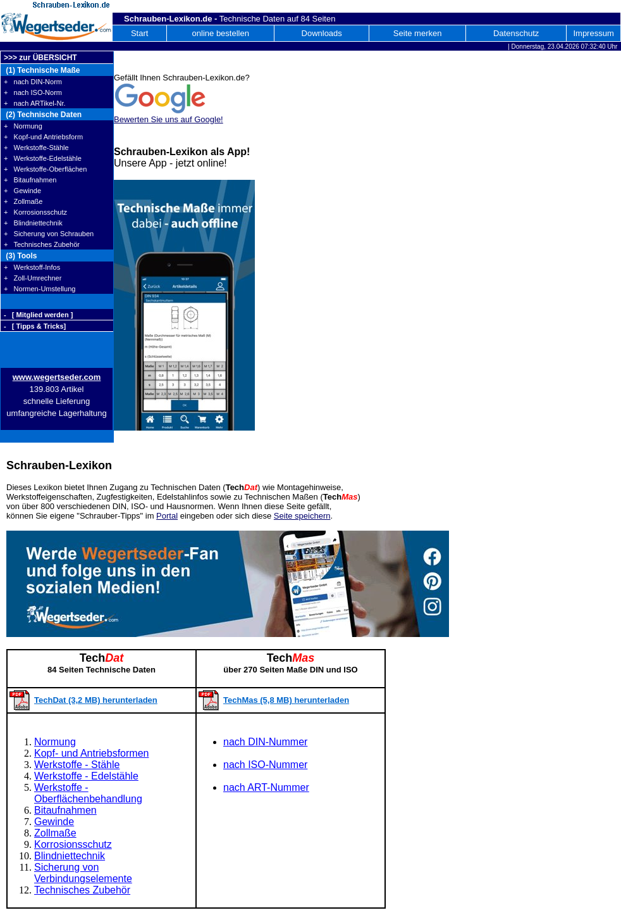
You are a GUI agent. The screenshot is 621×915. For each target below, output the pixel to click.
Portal (167, 516)
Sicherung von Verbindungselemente (83, 873)
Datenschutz (516, 33)
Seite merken (417, 33)
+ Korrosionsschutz (35, 212)
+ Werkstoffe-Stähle (36, 147)
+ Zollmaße (23, 201)
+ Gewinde (22, 190)
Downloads (322, 33)
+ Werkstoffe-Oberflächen (45, 169)
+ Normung (23, 126)
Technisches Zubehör (82, 890)
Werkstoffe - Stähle (77, 764)
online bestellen (220, 33)
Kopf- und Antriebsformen (91, 753)
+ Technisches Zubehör (42, 244)
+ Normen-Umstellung (39, 289)
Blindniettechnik (69, 855)
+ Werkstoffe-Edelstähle (43, 158)
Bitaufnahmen (65, 810)
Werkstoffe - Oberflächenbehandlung (88, 793)
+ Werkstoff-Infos (32, 267)
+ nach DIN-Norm (33, 81)
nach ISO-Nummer (265, 764)
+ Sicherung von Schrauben (49, 233)
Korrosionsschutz (73, 844)
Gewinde (54, 821)
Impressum (593, 33)
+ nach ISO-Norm (33, 92)
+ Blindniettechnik (33, 223)
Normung (55, 741)
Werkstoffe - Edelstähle (86, 776)
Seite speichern (302, 516)
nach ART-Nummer (266, 787)
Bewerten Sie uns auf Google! (168, 119)
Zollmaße (55, 833)
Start (139, 33)
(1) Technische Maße (42, 70)
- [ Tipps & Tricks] (35, 326)
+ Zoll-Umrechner (32, 278)
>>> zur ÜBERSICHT (40, 57)
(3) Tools (20, 255)
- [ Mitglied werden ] (38, 315)
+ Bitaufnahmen (30, 180)
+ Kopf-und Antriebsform (43, 137)
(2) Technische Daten (43, 114)
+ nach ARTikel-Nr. (35, 103)
